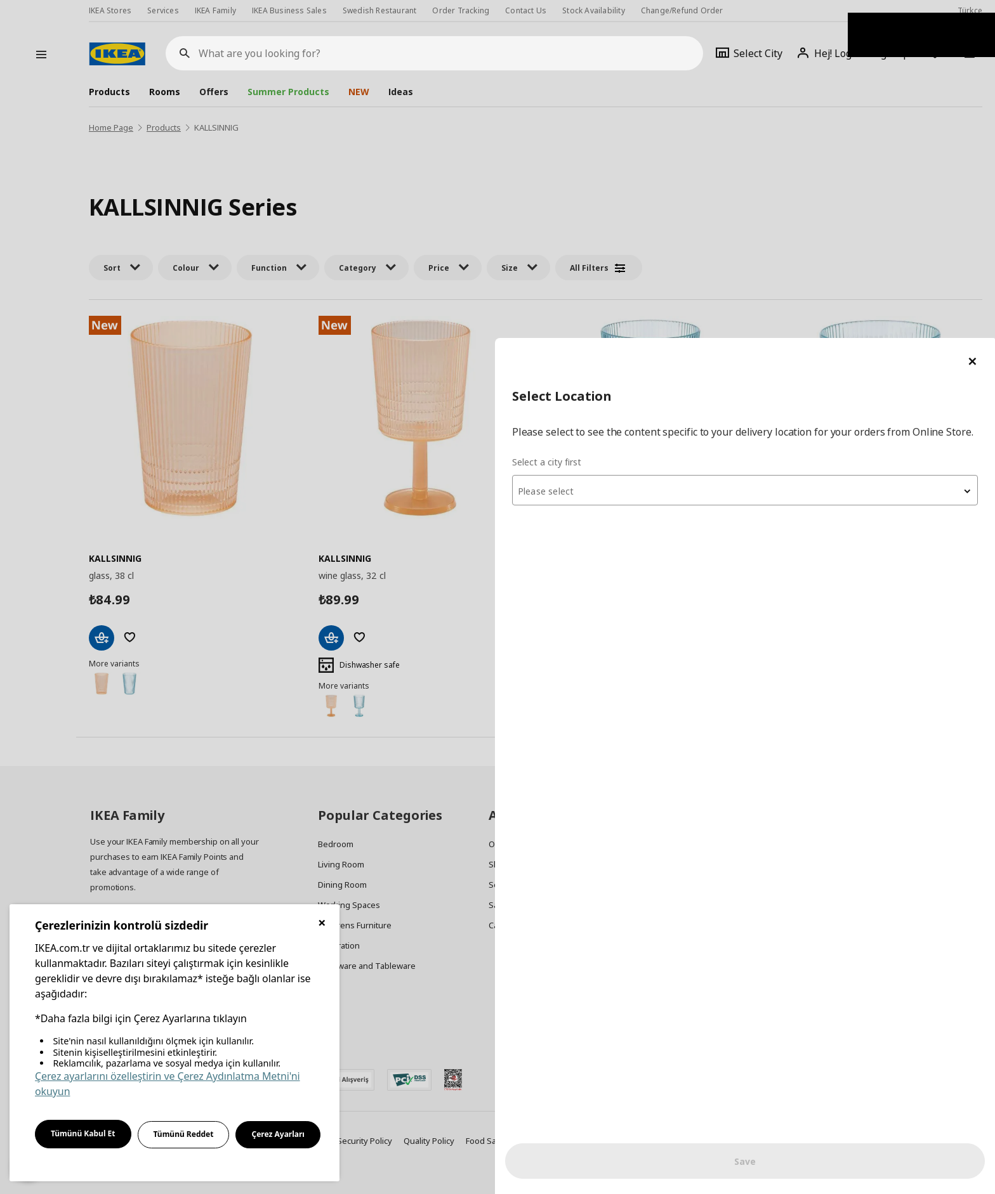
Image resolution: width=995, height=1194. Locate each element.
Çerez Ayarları (278, 1134)
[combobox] (843, 167)
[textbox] (842, 169)
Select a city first (742, 139)
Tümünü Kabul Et (83, 1133)
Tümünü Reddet (184, 1134)
